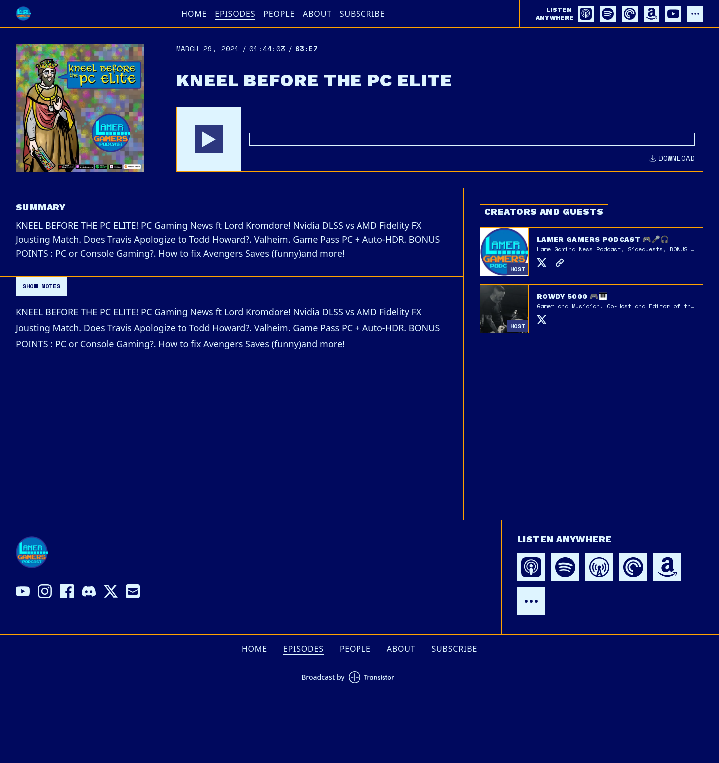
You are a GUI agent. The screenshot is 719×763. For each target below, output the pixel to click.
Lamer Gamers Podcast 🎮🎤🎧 (603, 239)
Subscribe (362, 13)
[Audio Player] (439, 139)
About (317, 13)
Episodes (235, 13)
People (279, 13)
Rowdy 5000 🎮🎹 (572, 296)
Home (194, 13)
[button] (209, 139)
